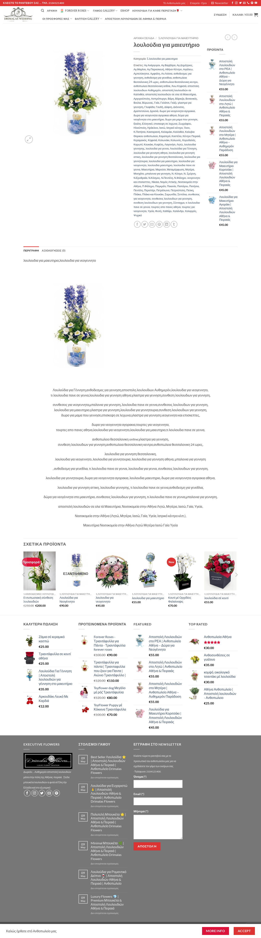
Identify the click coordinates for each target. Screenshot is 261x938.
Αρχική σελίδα (144, 38)
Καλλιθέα (178, 131)
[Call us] (248, 3)
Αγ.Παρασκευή (155, 69)
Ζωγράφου (184, 123)
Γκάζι (173, 102)
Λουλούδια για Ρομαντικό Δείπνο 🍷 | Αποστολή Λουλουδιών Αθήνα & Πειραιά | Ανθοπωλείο (108, 877)
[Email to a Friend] (152, 224)
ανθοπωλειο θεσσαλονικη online (152, 86)
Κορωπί (138, 144)
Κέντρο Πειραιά (191, 136)
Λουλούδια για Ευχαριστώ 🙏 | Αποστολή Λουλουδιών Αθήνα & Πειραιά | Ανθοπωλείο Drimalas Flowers (109, 793)
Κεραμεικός (140, 140)
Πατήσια (194, 186)
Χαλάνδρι (178, 211)
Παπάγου (182, 186)
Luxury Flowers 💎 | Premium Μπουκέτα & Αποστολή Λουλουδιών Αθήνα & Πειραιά (107, 902)
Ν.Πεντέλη (167, 177)
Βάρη (171, 98)
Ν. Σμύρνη (190, 173)
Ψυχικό (138, 215)
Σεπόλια (182, 194)
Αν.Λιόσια (166, 73)
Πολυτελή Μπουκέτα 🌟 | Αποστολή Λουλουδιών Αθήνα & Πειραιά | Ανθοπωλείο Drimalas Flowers (108, 822)
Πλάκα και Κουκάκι (153, 194)
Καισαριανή (153, 131)
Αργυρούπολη (142, 98)
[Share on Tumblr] (174, 224)
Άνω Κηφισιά (178, 86)
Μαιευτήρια (147, 169)
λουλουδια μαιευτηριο (160, 165)
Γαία (156, 102)
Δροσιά (154, 111)
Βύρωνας (147, 102)
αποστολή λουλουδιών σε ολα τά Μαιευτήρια (170, 94)
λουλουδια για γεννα (157, 148)
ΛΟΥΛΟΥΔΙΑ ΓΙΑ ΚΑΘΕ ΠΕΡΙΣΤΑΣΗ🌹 (157, 11)
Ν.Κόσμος (154, 177)
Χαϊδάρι (167, 211)
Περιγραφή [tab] (31, 250)
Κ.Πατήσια (140, 131)
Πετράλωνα (162, 190)
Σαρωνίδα (170, 194)
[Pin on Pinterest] (159, 224)
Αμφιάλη (155, 73)
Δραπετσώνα (141, 111)
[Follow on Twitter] (240, 3)
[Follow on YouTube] (256, 3)
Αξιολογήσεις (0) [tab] (53, 250)
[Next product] (228, 37)
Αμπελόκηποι (141, 73)
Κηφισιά (152, 140)
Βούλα (137, 102)
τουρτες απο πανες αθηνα (166, 207)
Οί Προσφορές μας (57, 19)
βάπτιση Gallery (88, 19)
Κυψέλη (158, 144)
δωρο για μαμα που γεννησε (181, 119)
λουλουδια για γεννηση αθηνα (150, 152)
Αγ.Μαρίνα (140, 69)
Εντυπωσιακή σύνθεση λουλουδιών (38, 599)
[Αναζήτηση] (42, 10)
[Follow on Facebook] (232, 3)
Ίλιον (187, 127)
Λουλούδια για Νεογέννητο (69, 599)
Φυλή (158, 211)
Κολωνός (176, 140)
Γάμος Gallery (105, 11)
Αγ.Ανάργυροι (152, 65)
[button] (219, 3)
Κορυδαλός (188, 140)
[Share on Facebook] (137, 224)
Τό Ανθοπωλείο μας (174, 3)
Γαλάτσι (164, 102)
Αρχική (52, 10)
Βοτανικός (191, 98)
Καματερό (164, 136)
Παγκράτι (160, 186)
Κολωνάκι (163, 140)
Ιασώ (162, 127)
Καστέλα (176, 136)
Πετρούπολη (178, 190)
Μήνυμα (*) (141, 811)
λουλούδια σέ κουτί (216, 598)
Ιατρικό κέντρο (174, 127)
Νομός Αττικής (168, 181)
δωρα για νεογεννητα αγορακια (177, 111)
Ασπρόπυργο (159, 98)
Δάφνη (168, 107)
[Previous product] (234, 37)
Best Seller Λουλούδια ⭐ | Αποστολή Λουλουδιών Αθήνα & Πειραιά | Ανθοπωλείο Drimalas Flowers (108, 764)
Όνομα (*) (140, 776)
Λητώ (180, 144)
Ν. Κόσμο (177, 173)
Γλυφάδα (149, 107)
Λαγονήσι (170, 144)
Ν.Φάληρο (180, 177)
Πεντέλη (138, 190)
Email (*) (139, 794)
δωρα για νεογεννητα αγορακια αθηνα (155, 115)
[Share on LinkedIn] (166, 224)
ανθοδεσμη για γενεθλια (158, 77)
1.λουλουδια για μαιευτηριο (178, 38)
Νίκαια (155, 181)
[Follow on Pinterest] (252, 3)
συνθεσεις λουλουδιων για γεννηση (172, 198)
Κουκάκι (148, 144)
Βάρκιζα (179, 98)
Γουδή (159, 107)
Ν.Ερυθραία (140, 177)
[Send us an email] (244, 3)
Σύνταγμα (179, 202)
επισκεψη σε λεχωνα (165, 123)
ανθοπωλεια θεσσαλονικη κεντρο (179, 81)
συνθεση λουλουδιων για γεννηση (153, 202)
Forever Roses (74, 11)
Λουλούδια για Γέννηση (183, 148)
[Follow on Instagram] (236, 3)
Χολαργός (190, 211)
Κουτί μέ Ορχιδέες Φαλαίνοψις (179, 599)
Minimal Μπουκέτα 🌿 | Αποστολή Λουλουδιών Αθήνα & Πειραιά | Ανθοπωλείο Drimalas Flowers (107, 851)
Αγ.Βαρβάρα (168, 65)
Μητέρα (189, 169)
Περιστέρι (149, 190)
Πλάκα (137, 194)
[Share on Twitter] (144, 224)
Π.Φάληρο (148, 186)
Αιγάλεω (188, 69)
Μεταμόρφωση (175, 169)
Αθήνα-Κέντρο (173, 69)
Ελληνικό (147, 123)
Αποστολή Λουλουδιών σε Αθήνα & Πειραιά (135, 18)
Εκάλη (137, 123)
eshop (125, 10)
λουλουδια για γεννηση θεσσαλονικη (162, 156)
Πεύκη (190, 190)
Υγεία (151, 211)
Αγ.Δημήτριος (184, 65)
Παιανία (171, 186)
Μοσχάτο (139, 173)
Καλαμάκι (166, 131)
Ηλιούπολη (140, 127)
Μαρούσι (161, 169)
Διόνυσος (178, 107)
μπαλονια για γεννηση (157, 173)
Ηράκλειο (152, 127)
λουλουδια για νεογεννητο (105, 599)
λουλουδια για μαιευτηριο (163, 161)
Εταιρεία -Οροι (198, 3)
